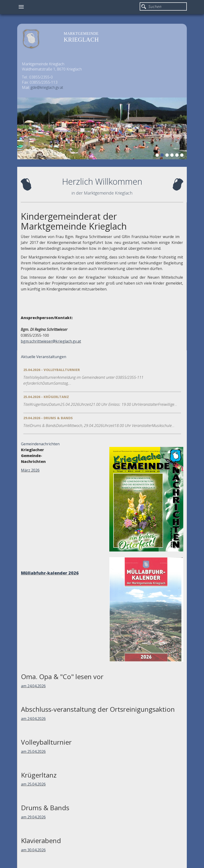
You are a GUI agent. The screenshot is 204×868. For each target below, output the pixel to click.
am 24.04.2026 (33, 685)
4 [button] (172, 155)
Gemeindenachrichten (40, 443)
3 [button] (167, 155)
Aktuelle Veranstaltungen (43, 356)
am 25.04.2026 (33, 751)
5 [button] (177, 155)
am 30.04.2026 (33, 849)
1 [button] (157, 155)
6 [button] (182, 155)
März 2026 (30, 470)
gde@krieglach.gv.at (47, 87)
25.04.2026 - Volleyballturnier (51, 370)
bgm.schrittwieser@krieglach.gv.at (51, 341)
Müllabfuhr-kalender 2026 (50, 573)
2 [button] (162, 155)
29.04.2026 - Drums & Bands (48, 418)
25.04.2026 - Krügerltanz (46, 397)
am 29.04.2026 (33, 817)
